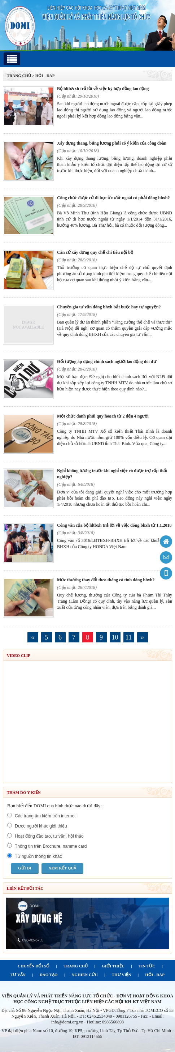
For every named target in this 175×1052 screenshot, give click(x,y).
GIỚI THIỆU (113, 966)
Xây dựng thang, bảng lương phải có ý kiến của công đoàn (111, 143)
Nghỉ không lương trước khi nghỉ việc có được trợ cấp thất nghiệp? (112, 473)
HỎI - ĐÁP (155, 974)
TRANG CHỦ (19, 75)
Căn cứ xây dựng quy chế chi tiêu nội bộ (95, 252)
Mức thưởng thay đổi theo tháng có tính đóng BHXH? (105, 579)
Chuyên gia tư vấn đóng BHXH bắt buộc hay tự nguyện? (109, 306)
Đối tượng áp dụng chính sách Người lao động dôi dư (106, 361)
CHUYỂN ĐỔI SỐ (33, 966)
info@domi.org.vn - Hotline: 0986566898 (87, 1022)
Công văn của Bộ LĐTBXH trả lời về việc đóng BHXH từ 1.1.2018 (114, 525)
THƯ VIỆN (121, 974)
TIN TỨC (147, 966)
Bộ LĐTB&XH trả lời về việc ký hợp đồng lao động (103, 88)
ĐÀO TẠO (49, 974)
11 (129, 637)
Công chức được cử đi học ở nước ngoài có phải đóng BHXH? (113, 197)
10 (115, 637)
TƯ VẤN (18, 974)
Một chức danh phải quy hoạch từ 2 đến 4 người (103, 416)
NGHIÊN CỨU (85, 974)
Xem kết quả (62, 868)
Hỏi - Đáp (45, 75)
